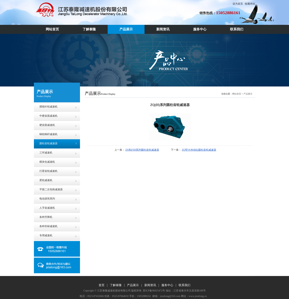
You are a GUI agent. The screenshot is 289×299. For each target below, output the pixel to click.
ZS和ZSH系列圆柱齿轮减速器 (142, 149)
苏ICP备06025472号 (154, 290)
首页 (102, 285)
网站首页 (236, 94)
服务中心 (167, 285)
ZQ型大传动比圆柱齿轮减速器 (199, 149)
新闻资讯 (150, 285)
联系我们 (184, 285)
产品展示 (247, 94)
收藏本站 (250, 3)
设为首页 (238, 3)
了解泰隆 (116, 285)
